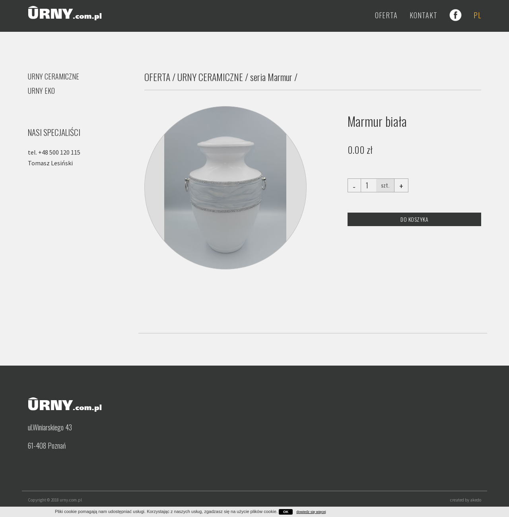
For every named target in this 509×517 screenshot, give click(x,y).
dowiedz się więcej (311, 512)
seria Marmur (271, 77)
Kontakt (423, 15)
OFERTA (157, 77)
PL (477, 15)
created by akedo (465, 500)
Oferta (386, 15)
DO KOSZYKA (414, 219)
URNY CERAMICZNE (210, 77)
